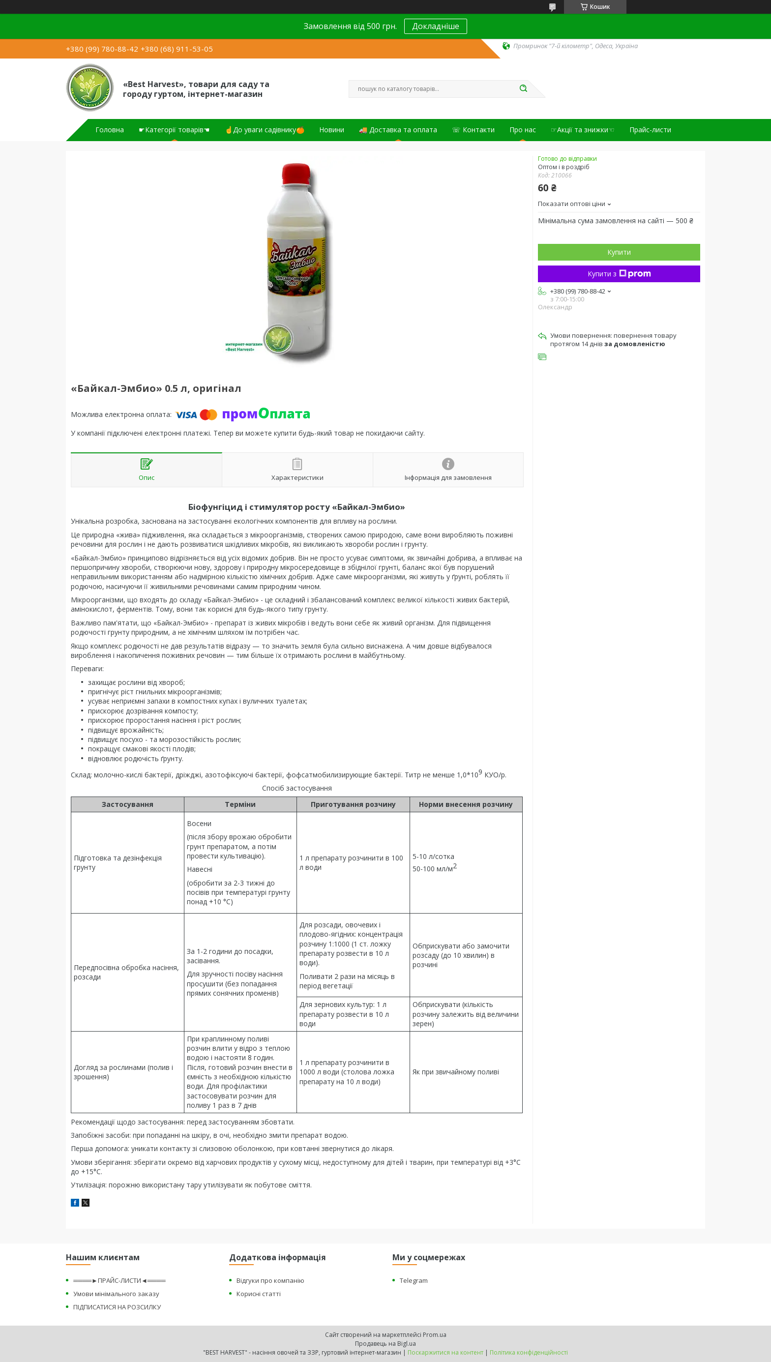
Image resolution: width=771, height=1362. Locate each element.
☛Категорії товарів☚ (174, 129)
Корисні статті (259, 1293)
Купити (619, 252)
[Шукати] (523, 89)
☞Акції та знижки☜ (583, 129)
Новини (331, 129)
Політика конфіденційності (529, 1352)
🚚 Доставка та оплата (398, 129)
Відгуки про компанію (270, 1280)
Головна (109, 129)
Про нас (522, 129)
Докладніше (435, 26)
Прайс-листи (650, 129)
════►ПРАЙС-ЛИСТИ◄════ (119, 1280)
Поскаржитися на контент (445, 1352)
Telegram (414, 1280)
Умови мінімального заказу (116, 1293)
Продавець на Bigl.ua (385, 1343)
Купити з (619, 273)
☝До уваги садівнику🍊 (264, 129)
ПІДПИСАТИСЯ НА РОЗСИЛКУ (117, 1307)
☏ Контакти (473, 129)
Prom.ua (434, 1335)
